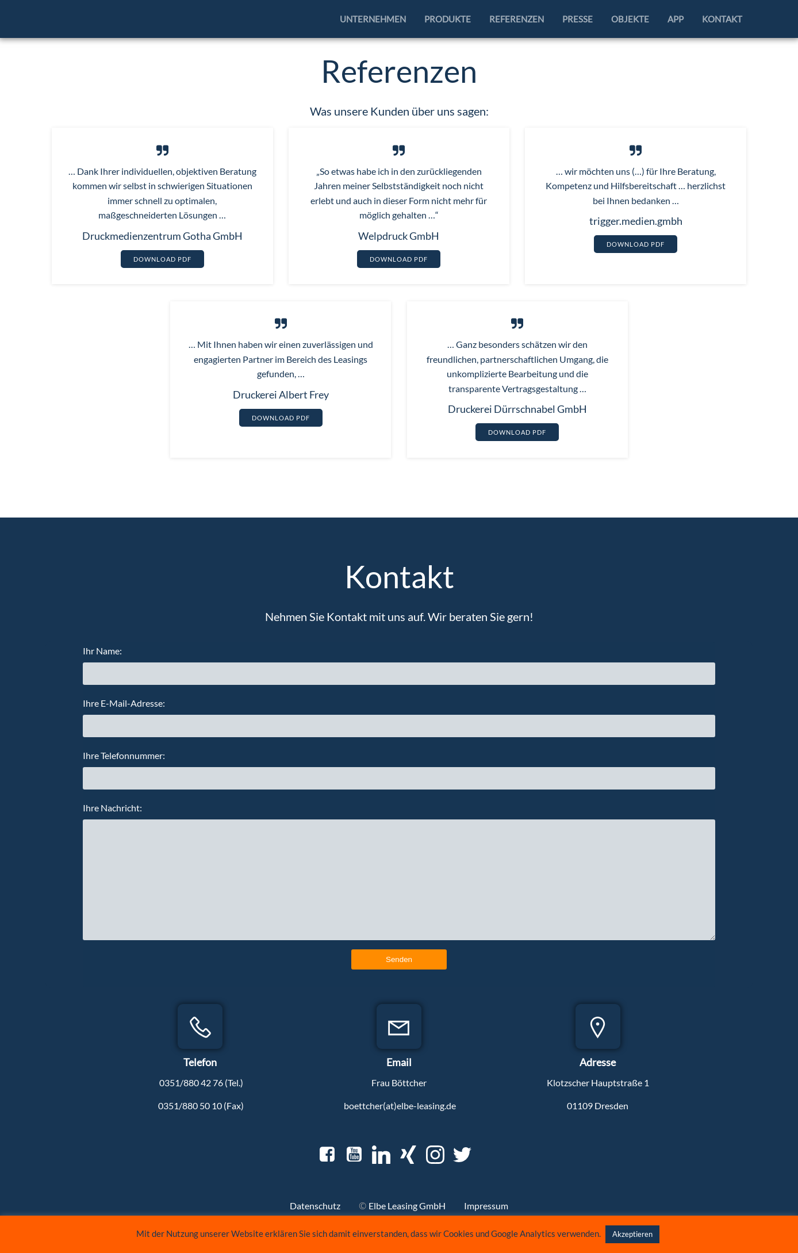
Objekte (632, 18)
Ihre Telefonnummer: (399, 776)
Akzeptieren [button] (632, 1234)
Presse (579, 18)
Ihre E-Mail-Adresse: (399, 724)
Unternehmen (375, 18)
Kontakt (724, 18)
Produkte (449, 18)
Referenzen (518, 18)
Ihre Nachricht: (399, 877)
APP (677, 18)
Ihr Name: (399, 671)
